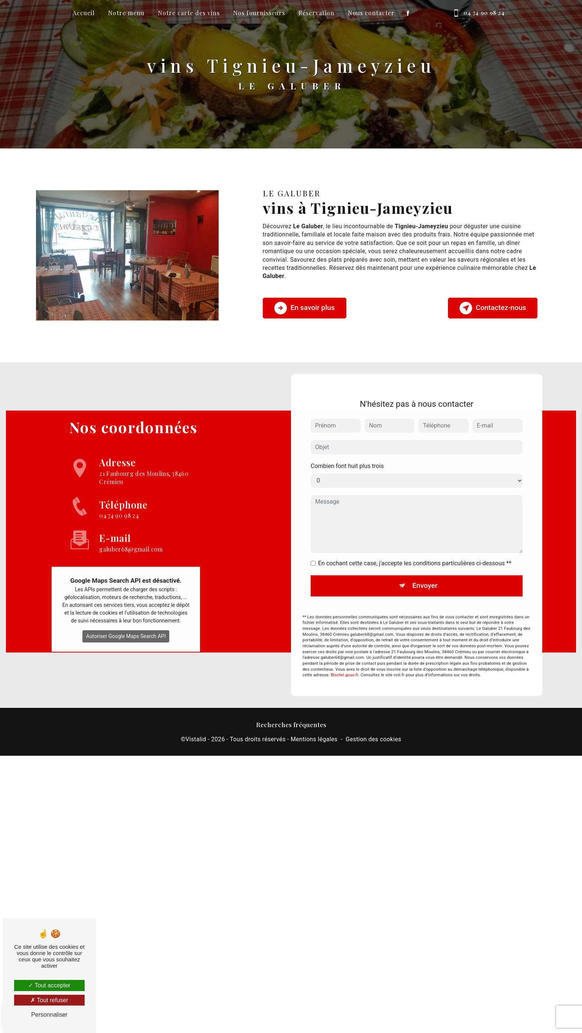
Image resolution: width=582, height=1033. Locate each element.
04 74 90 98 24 (477, 13)
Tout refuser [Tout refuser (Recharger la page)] (49, 1000)
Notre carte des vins (189, 13)
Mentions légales (314, 739)
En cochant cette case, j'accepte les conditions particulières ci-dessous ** (414, 552)
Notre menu (126, 13)
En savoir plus (304, 308)
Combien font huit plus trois (347, 454)
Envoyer (425, 574)
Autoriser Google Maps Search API (126, 625)
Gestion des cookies (373, 739)
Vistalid (196, 739)
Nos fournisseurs (259, 13)
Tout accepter (49, 985)
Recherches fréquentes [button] (291, 724)
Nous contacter (371, 13)
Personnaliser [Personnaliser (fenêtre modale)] (49, 1014)
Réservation (316, 13)
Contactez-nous (493, 308)
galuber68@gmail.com (131, 527)
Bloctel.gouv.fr (344, 664)
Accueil (84, 13)
